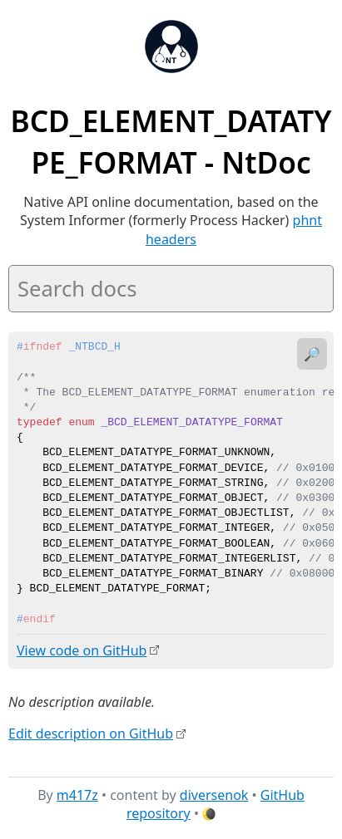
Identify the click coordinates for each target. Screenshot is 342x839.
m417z (77, 794)
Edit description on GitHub (90, 733)
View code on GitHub (81, 650)
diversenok (214, 794)
